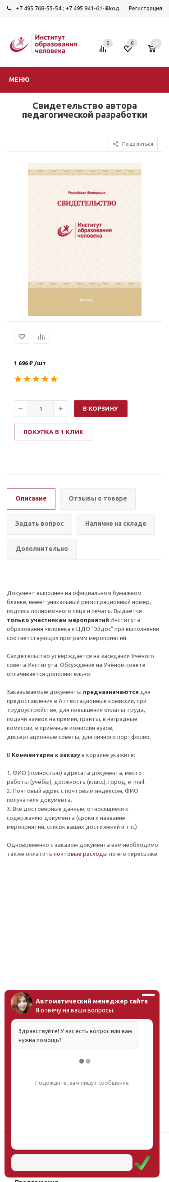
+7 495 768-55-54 (38, 8)
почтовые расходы (81, 854)
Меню (19, 79)
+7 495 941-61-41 (88, 8)
